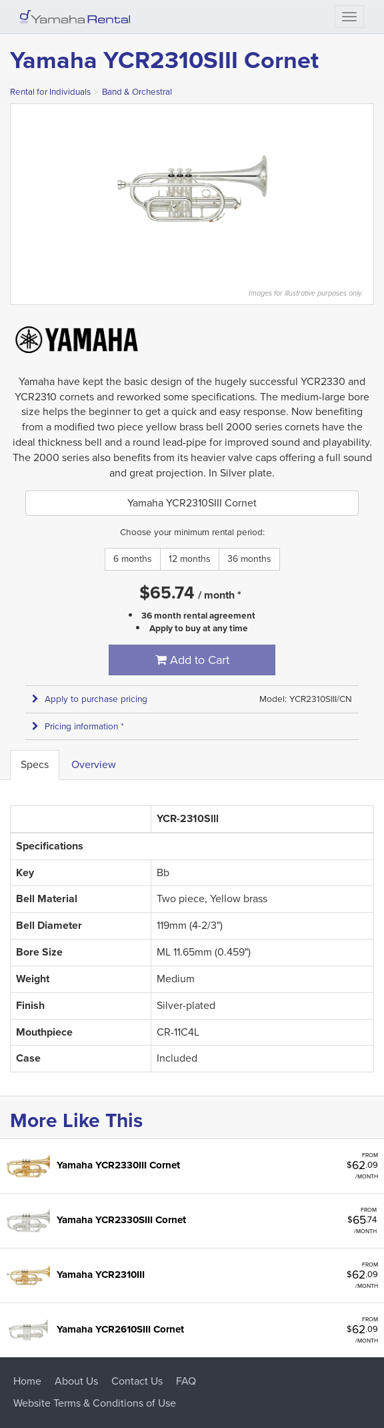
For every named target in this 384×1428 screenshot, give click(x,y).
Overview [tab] (93, 764)
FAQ (186, 1381)
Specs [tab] (35, 764)
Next (367, 189)
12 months (190, 559)
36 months (249, 559)
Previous (17, 189)
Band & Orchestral (137, 91)
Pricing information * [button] (78, 726)
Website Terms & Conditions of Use (94, 1403)
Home (27, 1381)
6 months (132, 559)
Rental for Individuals (50, 91)
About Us (76, 1381)
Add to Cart (192, 660)
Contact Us (137, 1381)
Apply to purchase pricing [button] (89, 699)
